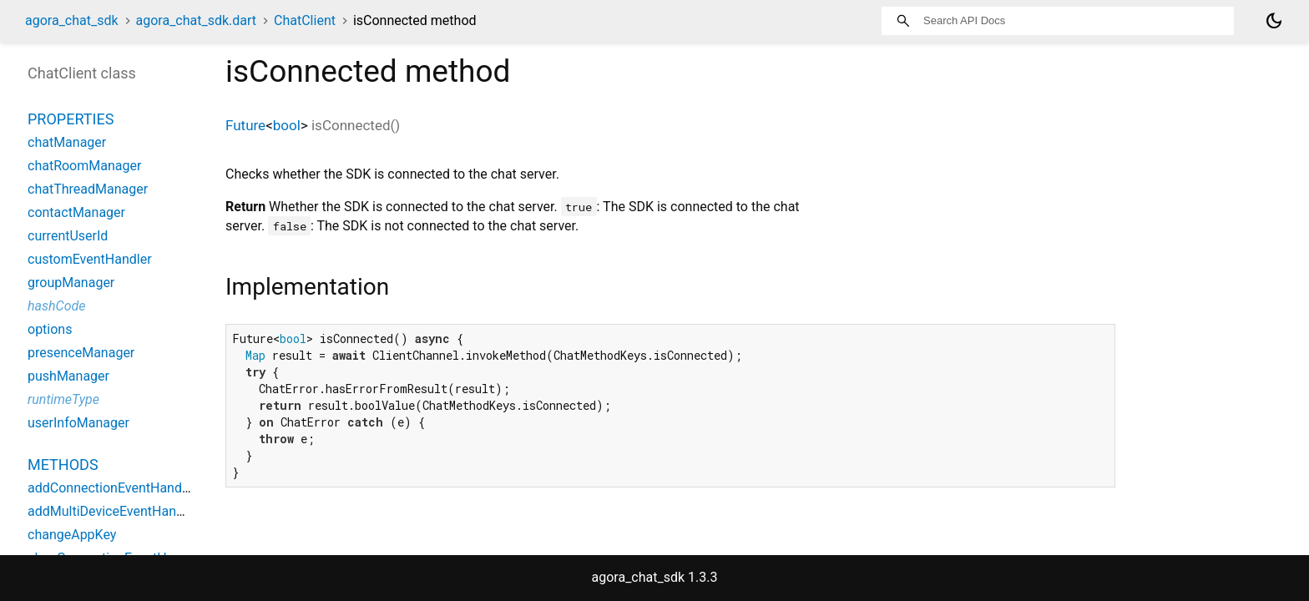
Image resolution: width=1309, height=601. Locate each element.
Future (245, 125)
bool (287, 125)
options (50, 329)
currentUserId (68, 236)
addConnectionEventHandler (112, 488)
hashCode (56, 306)
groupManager (71, 282)
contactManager (76, 212)
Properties (71, 119)
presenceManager (81, 353)
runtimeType (63, 399)
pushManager (68, 376)
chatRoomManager (84, 166)
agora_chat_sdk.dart (196, 20)
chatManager (67, 142)
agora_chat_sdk (72, 20)
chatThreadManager (88, 189)
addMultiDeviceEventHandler (113, 511)
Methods (63, 464)
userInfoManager (78, 423)
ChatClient (305, 20)
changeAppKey (72, 535)
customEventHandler (90, 259)
